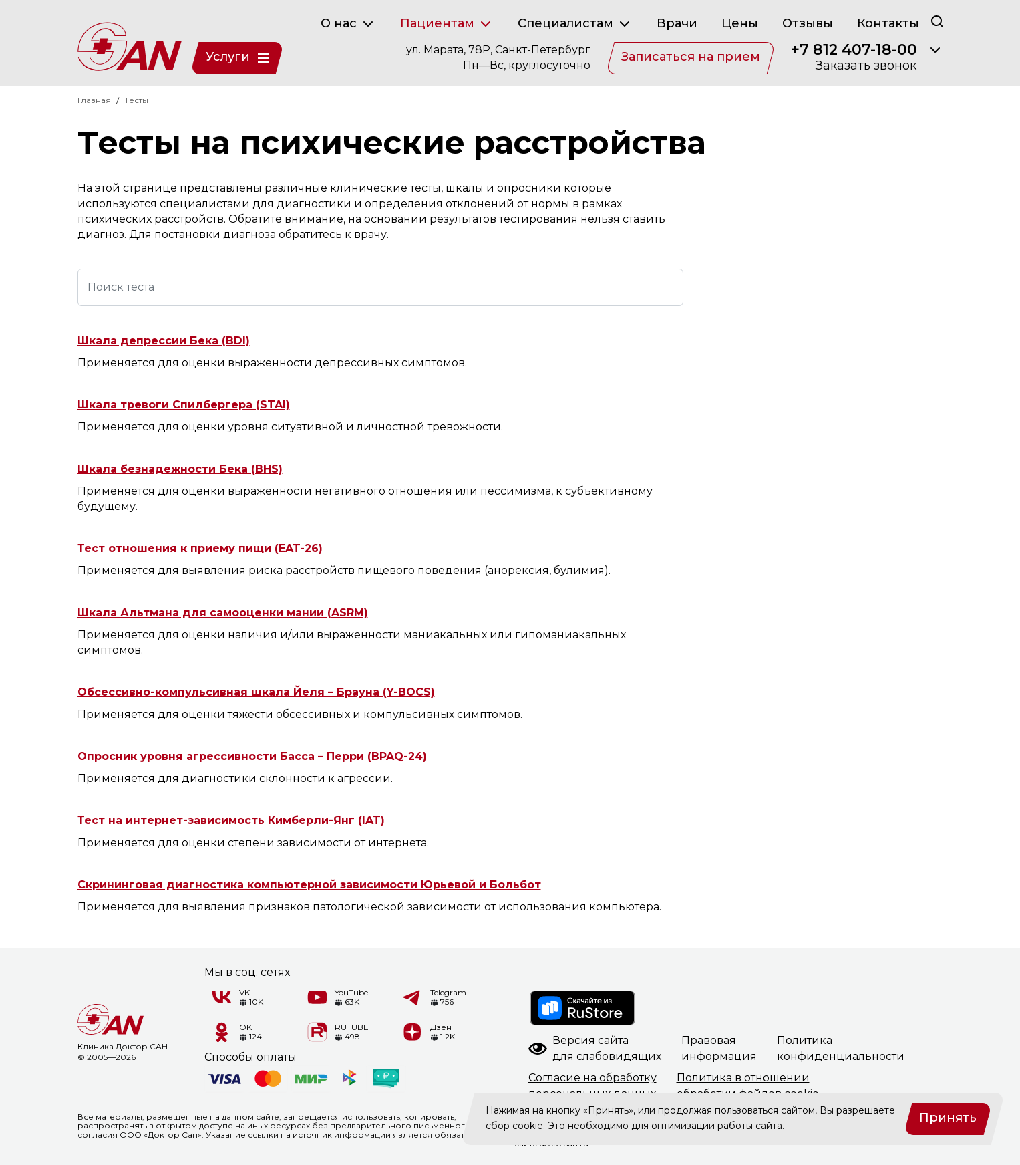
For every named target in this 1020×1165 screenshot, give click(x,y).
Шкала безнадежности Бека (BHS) (180, 469)
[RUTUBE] (317, 1032)
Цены (739, 23)
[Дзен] (412, 1032)
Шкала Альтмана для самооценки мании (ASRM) (222, 612)
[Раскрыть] (935, 50)
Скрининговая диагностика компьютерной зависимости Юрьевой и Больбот (309, 884)
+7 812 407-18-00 (854, 50)
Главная (94, 100)
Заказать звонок (866, 66)
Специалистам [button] (575, 24)
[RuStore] (583, 1008)
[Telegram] (412, 997)
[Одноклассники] (221, 1032)
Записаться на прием (690, 56)
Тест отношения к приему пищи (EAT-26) (200, 548)
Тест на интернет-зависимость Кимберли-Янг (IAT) (231, 820)
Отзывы (807, 23)
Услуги (237, 56)
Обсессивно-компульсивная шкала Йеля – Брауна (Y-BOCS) (256, 692)
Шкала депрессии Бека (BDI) (163, 340)
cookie (527, 1126)
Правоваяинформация (719, 1048)
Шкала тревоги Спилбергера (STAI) (183, 404)
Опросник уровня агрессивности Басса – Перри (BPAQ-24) (252, 756)
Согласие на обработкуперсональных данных (592, 1085)
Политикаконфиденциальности (840, 1048)
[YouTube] (317, 997)
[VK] (221, 997)
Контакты (888, 23)
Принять (948, 1117)
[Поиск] (937, 21)
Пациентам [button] (447, 24)
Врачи (677, 23)
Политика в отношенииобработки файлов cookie (748, 1085)
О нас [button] (348, 24)
